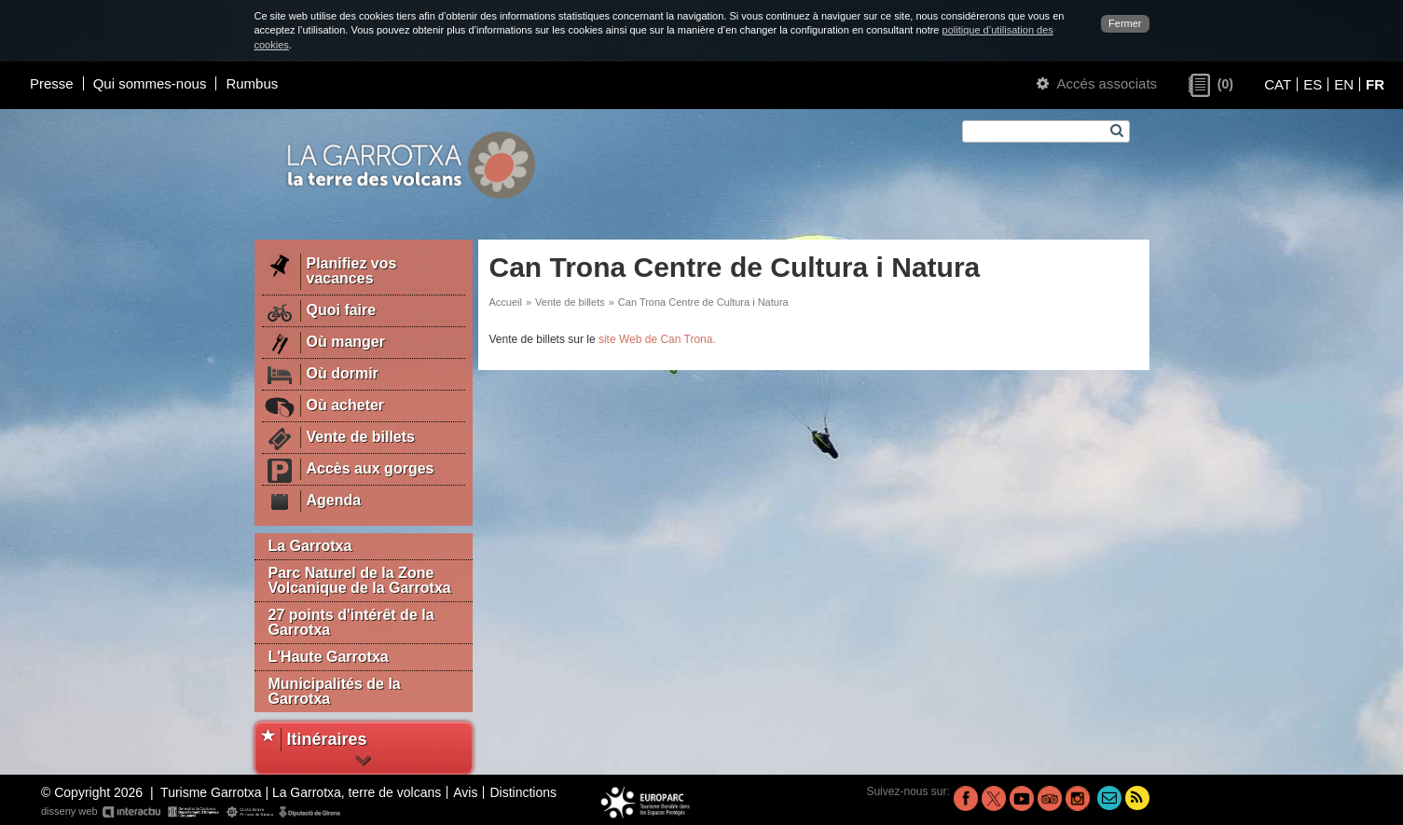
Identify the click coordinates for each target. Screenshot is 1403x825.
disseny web (191, 812)
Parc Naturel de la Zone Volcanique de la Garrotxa (359, 580)
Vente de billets (570, 302)
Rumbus (252, 83)
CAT (1277, 84)
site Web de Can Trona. (657, 339)
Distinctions (523, 792)
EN (1344, 84)
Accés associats (1097, 83)
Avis (465, 792)
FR (1375, 84)
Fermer (1124, 23)
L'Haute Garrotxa (328, 657)
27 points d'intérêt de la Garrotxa (351, 622)
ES (1312, 84)
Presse (52, 83)
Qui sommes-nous (150, 83)
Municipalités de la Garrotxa (334, 691)
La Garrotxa (310, 546)
